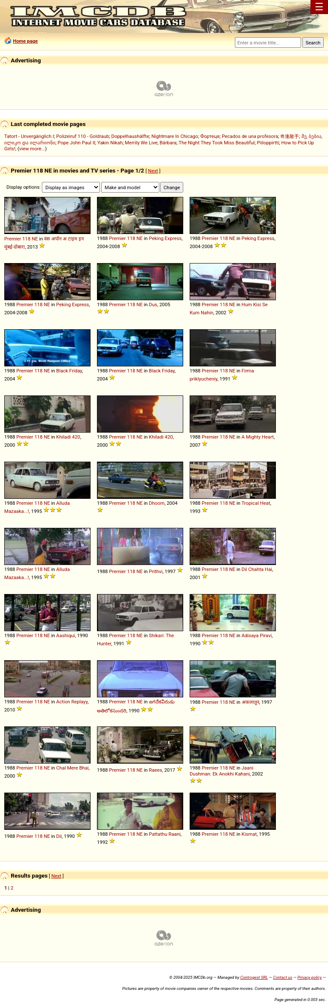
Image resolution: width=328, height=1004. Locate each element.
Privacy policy (309, 977)
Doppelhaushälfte (130, 136)
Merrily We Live (141, 143)
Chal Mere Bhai (72, 768)
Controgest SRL (254, 977)
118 (26, 239)
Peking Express (165, 238)
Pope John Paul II (76, 143)
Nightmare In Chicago (174, 136)
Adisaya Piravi (257, 635)
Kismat (249, 834)
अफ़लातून (250, 702)
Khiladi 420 (68, 437)
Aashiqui (65, 635)
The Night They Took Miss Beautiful (217, 143)
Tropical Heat (255, 503)
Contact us (282, 977)
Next (153, 171)
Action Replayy (72, 702)
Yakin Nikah (110, 143)
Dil (59, 836)
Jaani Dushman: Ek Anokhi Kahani (221, 771)
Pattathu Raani (165, 834)
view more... (32, 149)
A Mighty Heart (258, 437)
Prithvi (156, 571)
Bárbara (168, 143)
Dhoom (157, 503)
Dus (153, 304)
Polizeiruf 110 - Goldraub (82, 136)
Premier (12, 239)
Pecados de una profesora (250, 136)
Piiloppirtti (268, 143)
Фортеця (210, 136)
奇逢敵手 (289, 136)
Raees (155, 770)
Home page (25, 41)
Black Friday (69, 371)
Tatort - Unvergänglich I (29, 136)
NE (35, 239)
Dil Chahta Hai (257, 569)
